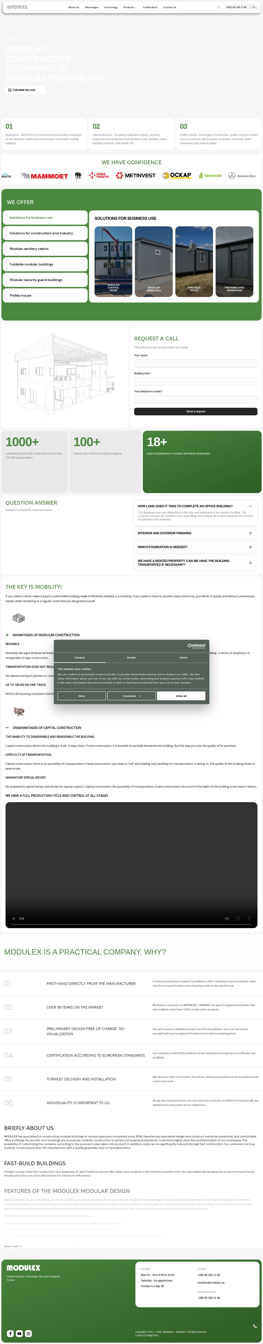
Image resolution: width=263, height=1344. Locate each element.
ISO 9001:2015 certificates (23, 39)
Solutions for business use (125, 218)
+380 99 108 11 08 (236, 7)
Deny (82, 695)
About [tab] (183, 657)
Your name (141, 355)
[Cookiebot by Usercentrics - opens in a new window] (190, 646)
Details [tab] (131, 657)
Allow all (181, 695)
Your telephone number (148, 391)
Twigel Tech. (152, 1335)
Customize (131, 695)
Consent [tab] (79, 657)
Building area (142, 373)
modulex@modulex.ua (210, 1282)
